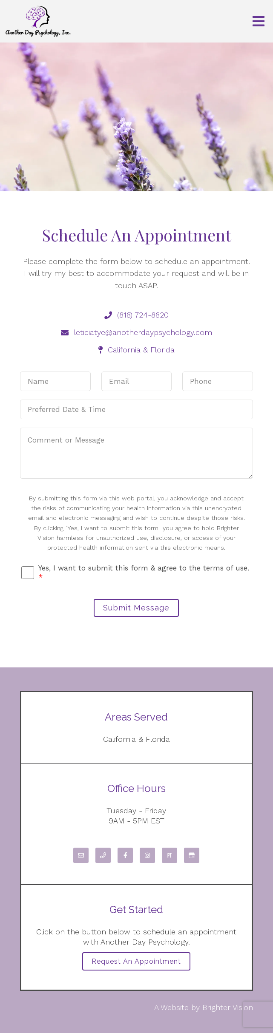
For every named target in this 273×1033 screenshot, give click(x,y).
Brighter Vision (227, 1007)
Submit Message (136, 607)
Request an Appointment (136, 961)
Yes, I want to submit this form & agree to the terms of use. (143, 573)
